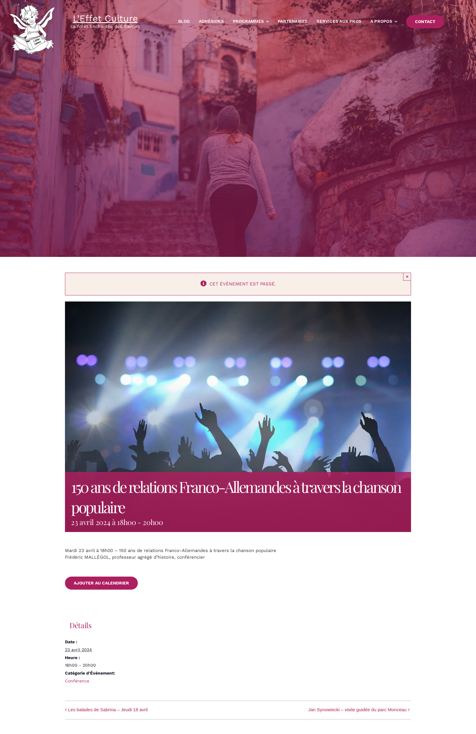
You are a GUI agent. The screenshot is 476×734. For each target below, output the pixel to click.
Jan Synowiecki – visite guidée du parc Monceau (357, 709)
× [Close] (407, 276)
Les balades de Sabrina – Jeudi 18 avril (108, 709)
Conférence (77, 680)
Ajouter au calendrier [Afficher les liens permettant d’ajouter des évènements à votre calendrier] (101, 583)
